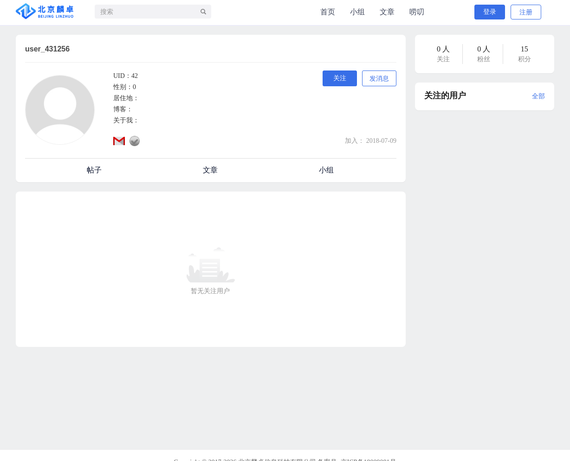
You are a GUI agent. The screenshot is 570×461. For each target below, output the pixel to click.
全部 (538, 96)
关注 (339, 78)
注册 (525, 12)
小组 (357, 12)
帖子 (94, 170)
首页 (327, 12)
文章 (387, 12)
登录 (489, 11)
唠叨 (416, 12)
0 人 (443, 49)
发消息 (379, 78)
